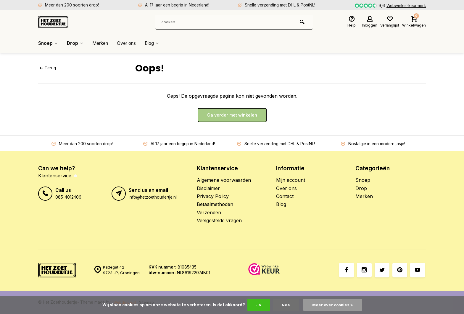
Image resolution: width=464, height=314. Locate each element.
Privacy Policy (213, 196)
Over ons (130, 43)
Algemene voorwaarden (224, 180)
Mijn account (290, 180)
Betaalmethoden (215, 204)
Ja (257, 304)
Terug (48, 68)
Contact (285, 196)
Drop (76, 43)
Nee (285, 304)
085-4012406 (68, 197)
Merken (102, 43)
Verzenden (209, 212)
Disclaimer (208, 188)
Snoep (48, 43)
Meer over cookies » (333, 304)
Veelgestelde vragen (219, 220)
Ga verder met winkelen (232, 114)
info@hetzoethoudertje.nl (153, 197)
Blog (157, 43)
